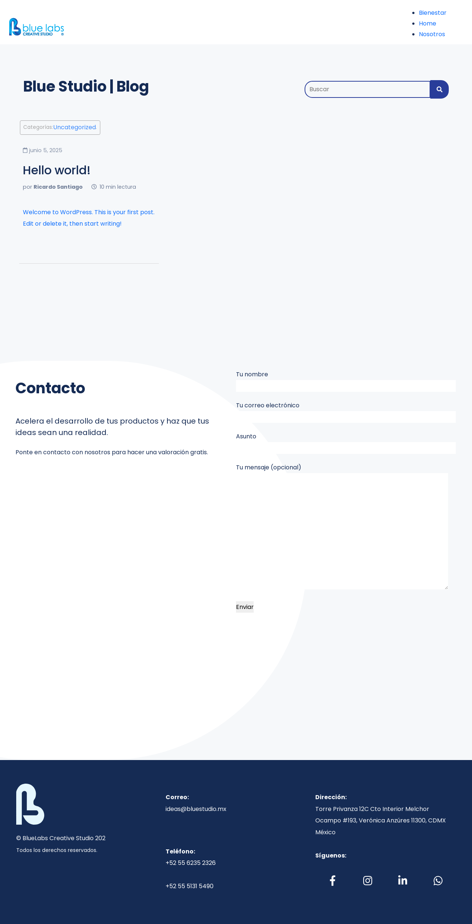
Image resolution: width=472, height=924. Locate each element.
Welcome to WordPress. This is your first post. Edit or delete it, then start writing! (89, 218)
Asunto (346, 443)
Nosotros (432, 34)
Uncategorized (74, 127)
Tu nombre (346, 381)
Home (427, 23)
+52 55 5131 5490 (190, 886)
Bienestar (433, 12)
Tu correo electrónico (346, 412)
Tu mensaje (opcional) (342, 526)
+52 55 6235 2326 (191, 863)
